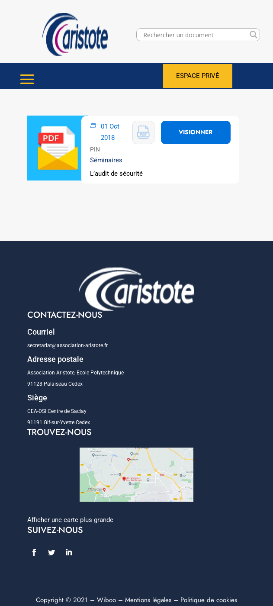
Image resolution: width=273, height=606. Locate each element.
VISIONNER (195, 132)
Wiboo (106, 600)
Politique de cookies (208, 600)
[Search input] (194, 35)
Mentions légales (148, 600)
